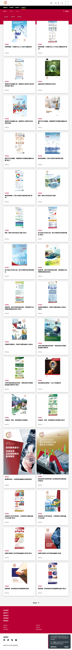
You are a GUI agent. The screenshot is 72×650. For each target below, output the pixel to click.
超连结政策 (5, 629)
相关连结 (5, 618)
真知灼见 (5, 615)
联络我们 (5, 621)
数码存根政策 (39, 629)
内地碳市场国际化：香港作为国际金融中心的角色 (19, 344)
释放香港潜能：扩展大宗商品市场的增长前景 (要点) (18, 196)
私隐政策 (38, 627)
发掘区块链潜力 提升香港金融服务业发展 (49, 553)
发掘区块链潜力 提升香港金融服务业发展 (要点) (18, 553)
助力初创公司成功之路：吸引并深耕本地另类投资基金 (19, 271)
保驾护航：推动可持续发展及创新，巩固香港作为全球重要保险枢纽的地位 (52, 271)
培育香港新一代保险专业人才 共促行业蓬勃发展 (18, 47)
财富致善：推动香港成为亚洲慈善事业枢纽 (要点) (52, 588)
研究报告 (7, 44)
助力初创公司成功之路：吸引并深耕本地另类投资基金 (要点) (52, 234)
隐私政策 (66, 647)
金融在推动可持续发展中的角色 (47, 84)
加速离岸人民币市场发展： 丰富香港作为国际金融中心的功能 (52, 517)
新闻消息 (7, 53)
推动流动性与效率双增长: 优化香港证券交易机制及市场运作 (52, 480)
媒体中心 (5, 613)
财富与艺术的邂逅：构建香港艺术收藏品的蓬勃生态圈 (52, 122)
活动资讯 (5, 610)
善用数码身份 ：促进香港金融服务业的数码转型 (18, 479)
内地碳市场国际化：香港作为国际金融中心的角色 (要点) (52, 308)
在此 (55, 642)
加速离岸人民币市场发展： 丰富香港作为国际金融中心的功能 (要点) (19, 517)
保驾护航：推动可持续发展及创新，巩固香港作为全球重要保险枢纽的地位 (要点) (19, 308)
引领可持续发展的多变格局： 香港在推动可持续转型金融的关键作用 (52, 346)
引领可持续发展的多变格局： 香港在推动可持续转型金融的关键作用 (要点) (19, 384)
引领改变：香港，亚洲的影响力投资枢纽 (16, 420)
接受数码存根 (53, 647)
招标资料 (5, 625)
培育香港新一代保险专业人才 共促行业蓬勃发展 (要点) (52, 48)
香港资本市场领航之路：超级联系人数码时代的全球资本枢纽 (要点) (19, 85)
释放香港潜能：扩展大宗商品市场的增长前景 (50, 158)
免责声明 (38, 625)
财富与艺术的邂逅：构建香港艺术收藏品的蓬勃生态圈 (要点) (19, 159)
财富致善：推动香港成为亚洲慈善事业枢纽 (17, 588)
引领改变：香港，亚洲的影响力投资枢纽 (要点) (51, 420)
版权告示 (5, 627)
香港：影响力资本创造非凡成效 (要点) (16, 233)
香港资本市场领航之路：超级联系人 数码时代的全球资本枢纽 (19, 122)
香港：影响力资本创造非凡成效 (47, 195)
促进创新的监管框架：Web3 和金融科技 (49, 383)
